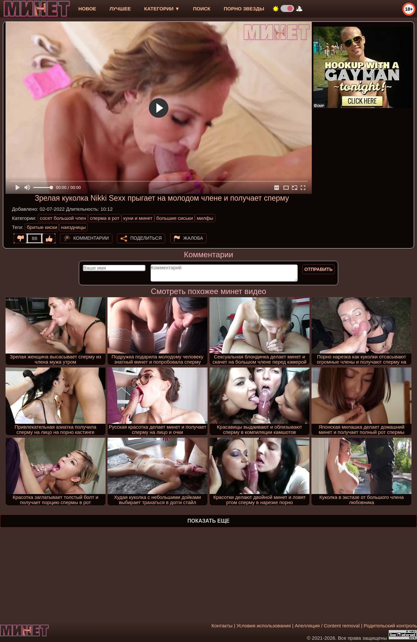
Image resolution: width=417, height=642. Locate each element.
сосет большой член (63, 218)
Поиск (201, 8)
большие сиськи (174, 218)
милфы (205, 218)
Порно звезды (244, 8)
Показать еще (208, 521)
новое (87, 8)
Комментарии (91, 238)
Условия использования (264, 625)
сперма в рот (105, 218)
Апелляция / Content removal (327, 625)
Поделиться (146, 238)
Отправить (318, 269)
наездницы (73, 227)
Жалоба (193, 238)
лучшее (120, 8)
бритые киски (42, 227)
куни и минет (137, 218)
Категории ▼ (162, 8)
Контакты (222, 625)
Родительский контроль (390, 625)
